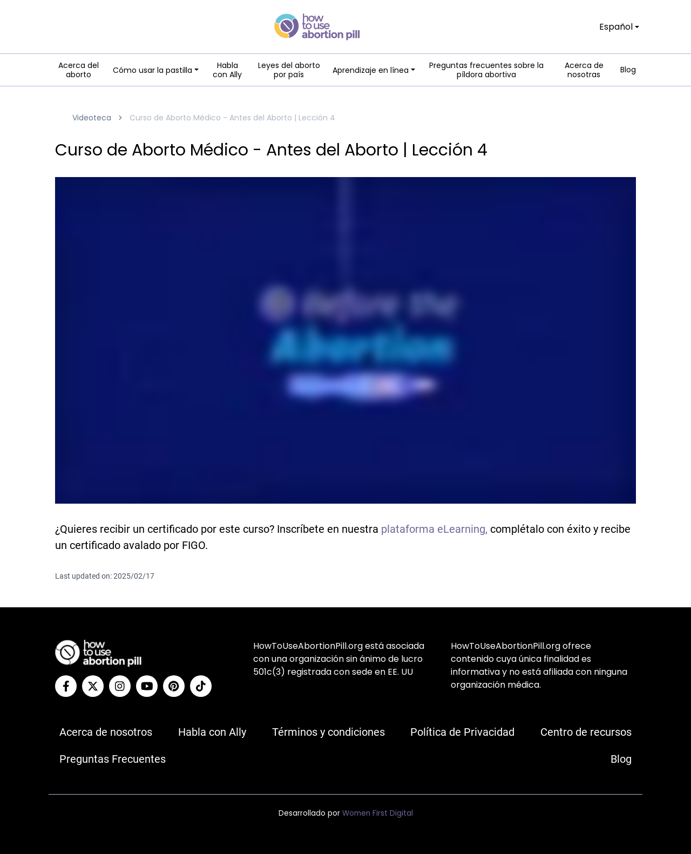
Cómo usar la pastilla (152, 70)
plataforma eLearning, (434, 529)
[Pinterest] (174, 686)
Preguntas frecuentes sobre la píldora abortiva (486, 70)
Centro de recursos (586, 732)
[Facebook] (66, 686)
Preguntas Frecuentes (112, 759)
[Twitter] (93, 686)
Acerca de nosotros (105, 732)
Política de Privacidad (462, 732)
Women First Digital (377, 813)
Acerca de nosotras (584, 70)
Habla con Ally (227, 70)
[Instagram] (120, 686)
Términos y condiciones (328, 732)
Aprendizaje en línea (371, 70)
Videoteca (91, 117)
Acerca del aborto (78, 70)
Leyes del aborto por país (289, 70)
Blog (628, 70)
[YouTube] (147, 686)
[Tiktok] (201, 686)
